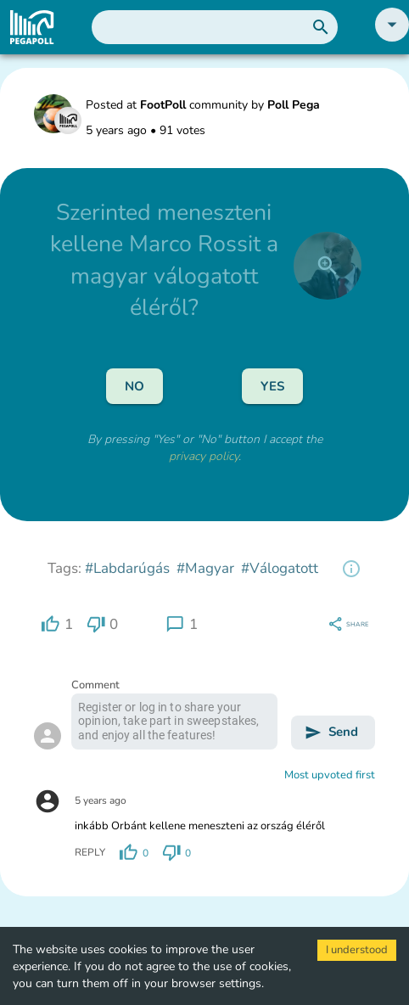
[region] (351, 569)
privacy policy (203, 456)
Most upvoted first (329, 775)
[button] (392, 38)
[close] (327, 266)
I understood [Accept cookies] (357, 949)
